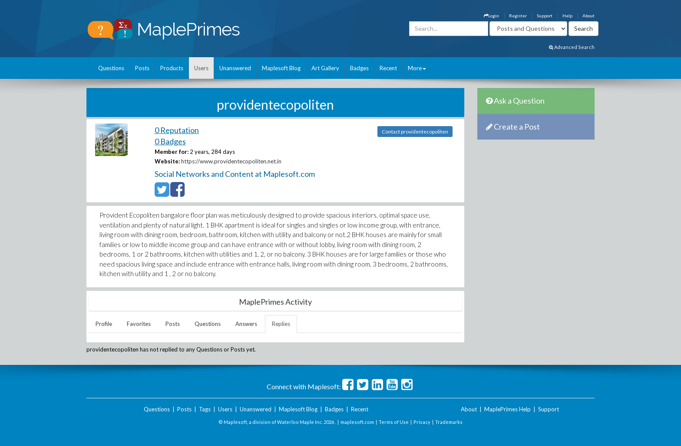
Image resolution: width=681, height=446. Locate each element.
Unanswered (235, 68)
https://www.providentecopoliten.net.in (231, 161)
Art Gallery (325, 68)
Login (491, 15)
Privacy (421, 422)
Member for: (171, 151)
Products (171, 68)
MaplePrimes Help (507, 409)
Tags (205, 409)
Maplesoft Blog (281, 68)
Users (201, 68)
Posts (142, 68)
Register (518, 15)
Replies (281, 323)
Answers (246, 323)
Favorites (139, 323)
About (588, 15)
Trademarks (449, 422)
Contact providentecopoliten (415, 131)
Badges (359, 68)
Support (544, 15)
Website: (167, 161)
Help (567, 15)
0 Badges (170, 141)
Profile (104, 323)
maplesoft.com (357, 422)
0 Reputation (177, 130)
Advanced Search (572, 47)
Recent (388, 68)
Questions (111, 68)
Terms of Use (394, 422)
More (417, 68)
